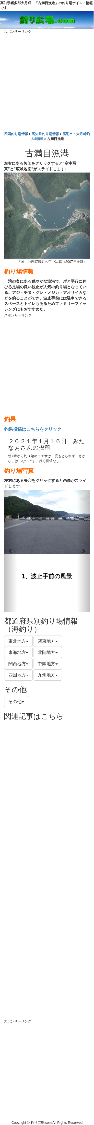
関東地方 (48, 641)
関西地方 (18, 663)
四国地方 (18, 675)
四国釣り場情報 (16, 134)
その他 (16, 701)
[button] (10, 216)
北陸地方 (48, 652)
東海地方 (18, 652)
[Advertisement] (47, 81)
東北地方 (18, 641)
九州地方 (48, 675)
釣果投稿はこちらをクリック (32, 429)
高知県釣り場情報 (45, 134)
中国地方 (48, 663)
